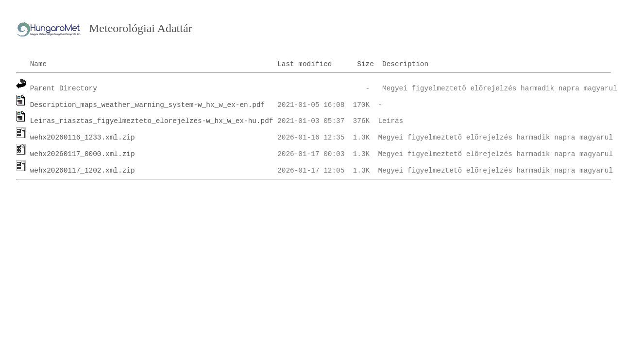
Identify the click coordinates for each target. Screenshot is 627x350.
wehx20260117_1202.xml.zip (82, 171)
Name (38, 64)
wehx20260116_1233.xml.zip (82, 137)
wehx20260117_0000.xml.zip (82, 154)
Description (405, 64)
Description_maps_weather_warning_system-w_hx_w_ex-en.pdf (147, 105)
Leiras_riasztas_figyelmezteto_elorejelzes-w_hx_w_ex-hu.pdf (151, 121)
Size (365, 64)
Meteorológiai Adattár (140, 28)
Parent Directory (63, 88)
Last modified (304, 64)
